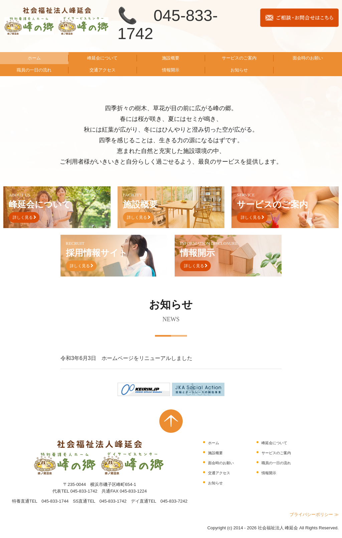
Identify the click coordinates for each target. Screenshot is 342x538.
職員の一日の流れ (34, 69)
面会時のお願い (308, 57)
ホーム (34, 57)
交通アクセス (103, 69)
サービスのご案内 (239, 57)
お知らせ (239, 69)
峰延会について (102, 57)
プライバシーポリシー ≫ (314, 514)
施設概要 (170, 57)
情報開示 (170, 69)
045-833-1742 (83, 491)
